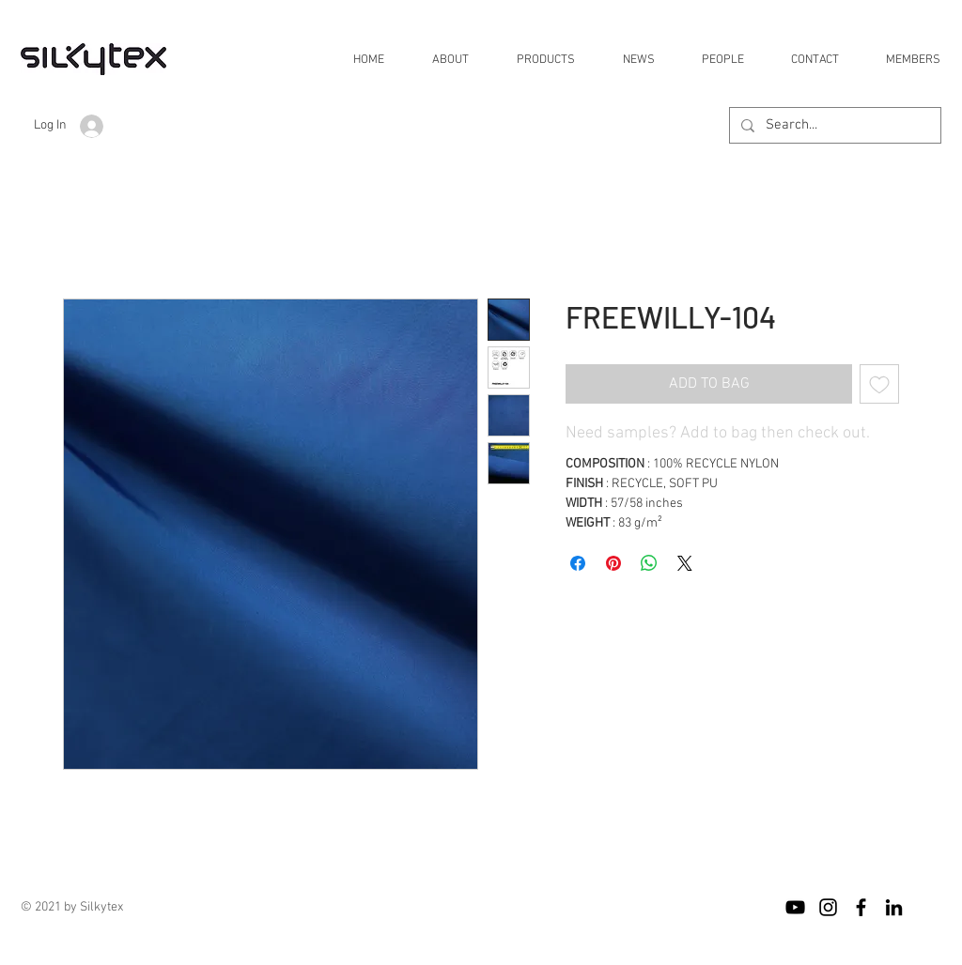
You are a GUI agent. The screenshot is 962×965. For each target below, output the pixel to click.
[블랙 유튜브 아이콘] (795, 907)
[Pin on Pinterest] (613, 563)
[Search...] (833, 125)
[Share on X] (685, 563)
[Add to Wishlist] (879, 384)
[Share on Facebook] (577, 563)
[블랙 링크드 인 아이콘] (894, 907)
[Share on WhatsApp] (649, 563)
